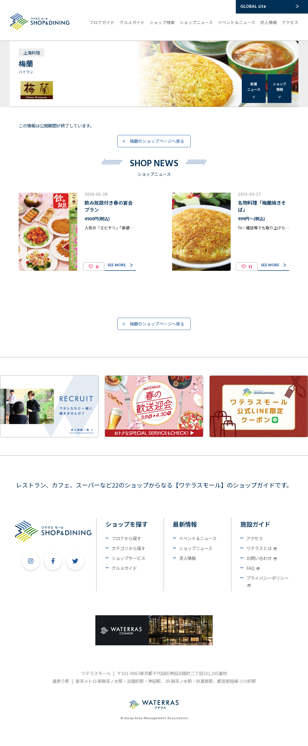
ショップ (279, 86)
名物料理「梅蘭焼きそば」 (262, 206)
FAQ (253, 568)
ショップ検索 (162, 22)
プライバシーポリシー (267, 581)
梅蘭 (26, 63)
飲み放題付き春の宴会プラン (109, 206)
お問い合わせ (261, 558)
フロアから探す (126, 538)
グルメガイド (132, 22)
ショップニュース (196, 22)
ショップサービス (128, 558)
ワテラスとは (261, 548)
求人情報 (268, 22)
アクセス (290, 22)
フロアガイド (102, 22)
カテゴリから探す (128, 548)
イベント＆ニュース (236, 22)
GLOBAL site (253, 6)
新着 (254, 86)
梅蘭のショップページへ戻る (157, 141)
